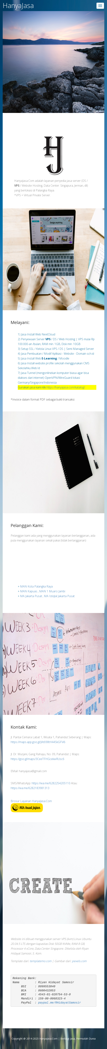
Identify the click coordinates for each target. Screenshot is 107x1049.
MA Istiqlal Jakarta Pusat (59, 596)
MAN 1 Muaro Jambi (52, 592)
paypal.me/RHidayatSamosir (59, 1003)
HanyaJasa (18, 5)
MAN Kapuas (29, 592)
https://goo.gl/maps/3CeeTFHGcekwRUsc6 (37, 759)
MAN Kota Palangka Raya (36, 587)
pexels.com (79, 961)
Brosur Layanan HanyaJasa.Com (31, 801)
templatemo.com (40, 961)
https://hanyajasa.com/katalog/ (65, 387)
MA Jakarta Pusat (31, 596)
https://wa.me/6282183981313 (30, 788)
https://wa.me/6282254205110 (51, 783)
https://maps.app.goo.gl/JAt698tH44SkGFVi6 (38, 742)
